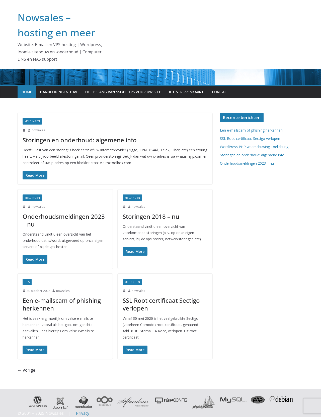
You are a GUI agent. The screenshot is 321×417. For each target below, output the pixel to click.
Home (27, 91)
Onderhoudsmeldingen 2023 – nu (64, 220)
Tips (27, 282)
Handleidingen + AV (58, 91)
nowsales (38, 130)
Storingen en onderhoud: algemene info (80, 140)
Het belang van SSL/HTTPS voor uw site (123, 91)
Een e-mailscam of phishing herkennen (62, 304)
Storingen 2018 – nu (151, 216)
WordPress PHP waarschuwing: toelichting (254, 146)
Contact (220, 91)
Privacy (82, 413)
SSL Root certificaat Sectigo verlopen (161, 304)
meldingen (32, 121)
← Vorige (26, 370)
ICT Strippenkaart (186, 91)
